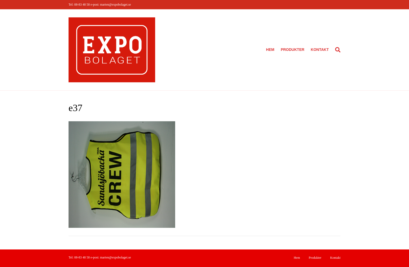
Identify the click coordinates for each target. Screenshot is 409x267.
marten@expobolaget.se (115, 4)
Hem (270, 49)
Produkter (292, 49)
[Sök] (336, 50)
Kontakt (320, 49)
